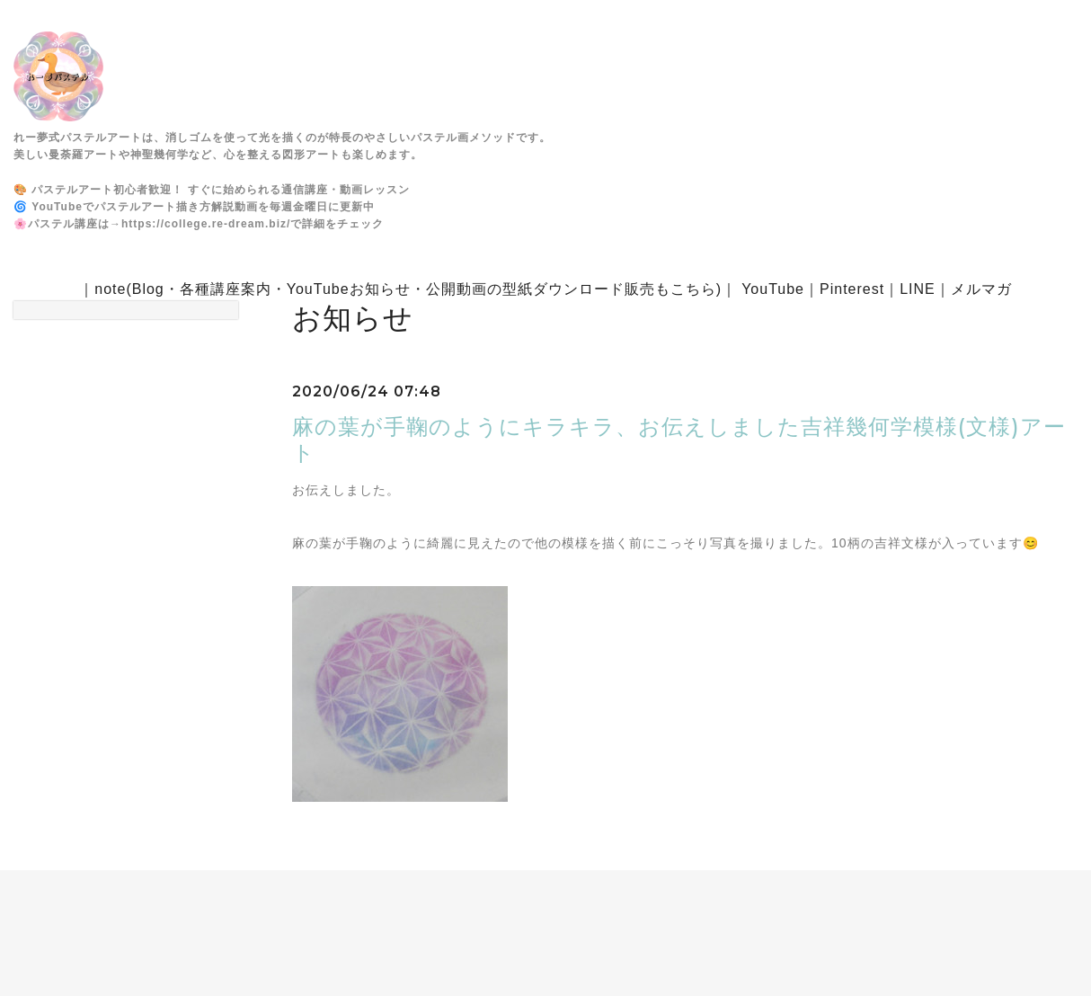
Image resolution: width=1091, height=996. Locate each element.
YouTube (772, 289)
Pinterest (852, 289)
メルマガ (981, 289)
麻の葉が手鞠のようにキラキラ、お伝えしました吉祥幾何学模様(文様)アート (679, 440)
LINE (918, 289)
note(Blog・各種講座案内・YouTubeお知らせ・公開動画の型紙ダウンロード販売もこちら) (408, 289)
